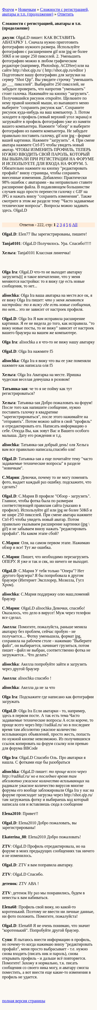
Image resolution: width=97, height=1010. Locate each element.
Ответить (65, 14)
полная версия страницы (23, 1001)
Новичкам (27, 9)
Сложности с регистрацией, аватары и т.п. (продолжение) (45, 11)
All (74, 225)
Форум (8, 9)
